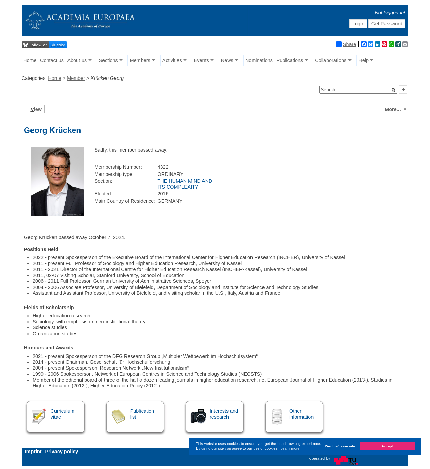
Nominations (259, 60)
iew (36, 109)
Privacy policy (61, 451)
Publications (290, 60)
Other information (301, 414)
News (227, 60)
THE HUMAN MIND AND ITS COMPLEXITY (185, 184)
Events (201, 60)
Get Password (386, 23)
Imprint (33, 451)
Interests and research (224, 414)
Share (346, 44)
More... (393, 109)
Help (363, 60)
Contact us (52, 60)
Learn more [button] (289, 448)
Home (29, 60)
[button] (393, 90)
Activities (172, 60)
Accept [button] (387, 446)
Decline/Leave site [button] (340, 446)
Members (140, 60)
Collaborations (330, 60)
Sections (108, 60)
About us (77, 60)
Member (76, 78)
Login (358, 23)
